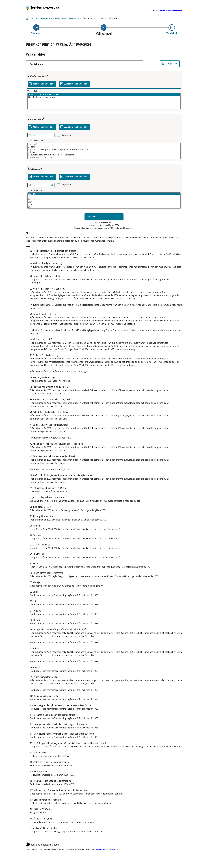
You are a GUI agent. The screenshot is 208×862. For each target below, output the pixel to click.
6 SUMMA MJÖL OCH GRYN (104, 157)
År (29, 168)
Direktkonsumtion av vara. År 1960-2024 (100, 18)
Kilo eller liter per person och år (104, 97)
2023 (104, 196)
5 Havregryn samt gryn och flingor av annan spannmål (104, 154)
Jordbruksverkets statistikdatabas (44, 18)
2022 (104, 199)
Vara (30, 119)
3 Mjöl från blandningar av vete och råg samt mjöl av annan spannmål (104, 149)
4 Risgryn (104, 152)
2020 (104, 204)
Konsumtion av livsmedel (71, 18)
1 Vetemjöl (104, 144)
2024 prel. (104, 194)
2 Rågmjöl (104, 147)
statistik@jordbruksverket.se (106, 849)
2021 (104, 202)
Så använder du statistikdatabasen (167, 11)
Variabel (32, 76)
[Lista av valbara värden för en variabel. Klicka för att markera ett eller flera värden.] (104, 101)
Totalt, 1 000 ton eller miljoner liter (104, 94)
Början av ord (67, 135)
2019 (104, 207)
